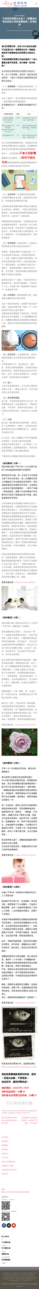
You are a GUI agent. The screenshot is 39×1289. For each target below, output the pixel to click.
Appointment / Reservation (25, 1279)
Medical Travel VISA (29, 1273)
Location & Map (7, 1277)
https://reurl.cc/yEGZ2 (25, 1002)
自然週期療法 (11, 1113)
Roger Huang (27, 30)
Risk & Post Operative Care (14, 1276)
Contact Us (17, 1273)
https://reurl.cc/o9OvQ (25, 724)
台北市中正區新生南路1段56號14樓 (15, 1192)
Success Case (6, 1273)
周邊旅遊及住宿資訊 (9, 1170)
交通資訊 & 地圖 (7, 1166)
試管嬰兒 (19, 1113)
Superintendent (15, 1280)
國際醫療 (5, 1145)
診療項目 (5, 1153)
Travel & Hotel (9, 1279)
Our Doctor (29, 1276)
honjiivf (11, 1199)
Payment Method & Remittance (26, 1277)
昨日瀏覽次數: (6, 1248)
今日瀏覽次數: (6, 1242)
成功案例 (5, 1137)
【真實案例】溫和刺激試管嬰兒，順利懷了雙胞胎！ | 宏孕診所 (29, 1120)
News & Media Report (11, 1274)
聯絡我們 (5, 1141)
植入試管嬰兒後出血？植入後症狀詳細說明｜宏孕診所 (10, 1120)
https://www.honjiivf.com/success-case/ (19, 1067)
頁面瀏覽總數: (6, 1260)
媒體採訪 (5, 1149)
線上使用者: (5, 1236)
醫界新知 (22, 15)
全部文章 (16, 15)
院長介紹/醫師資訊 (8, 1162)
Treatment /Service (28, 1274)
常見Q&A (5, 1157)
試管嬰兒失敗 (26, 1113)
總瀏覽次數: (5, 1254)
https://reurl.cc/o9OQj (25, 582)
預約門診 (5, 1174)
